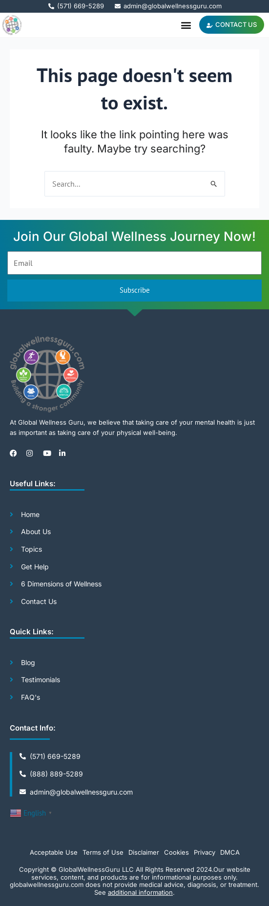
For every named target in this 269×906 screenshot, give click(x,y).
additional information (140, 892)
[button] (186, 25)
